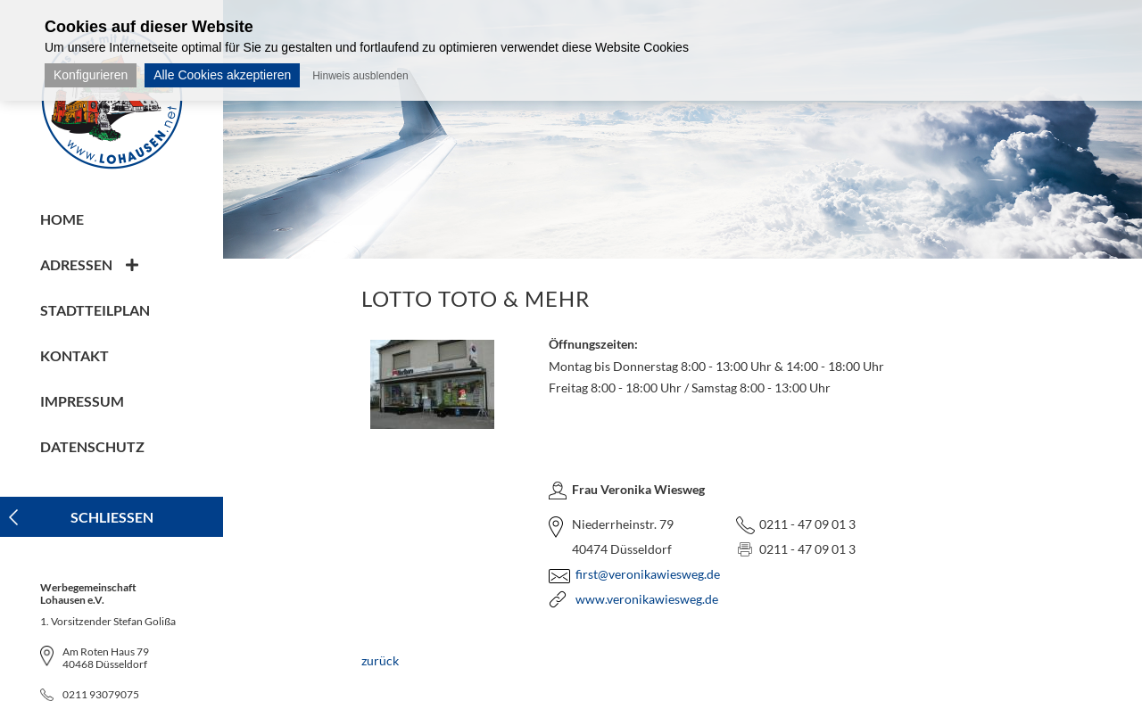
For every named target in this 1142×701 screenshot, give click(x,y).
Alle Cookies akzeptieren (222, 75)
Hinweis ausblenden (360, 76)
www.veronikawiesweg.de (646, 598)
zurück (380, 660)
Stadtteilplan (95, 309)
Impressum (82, 400)
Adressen (76, 264)
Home (62, 218)
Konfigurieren (91, 75)
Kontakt (74, 355)
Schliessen (111, 516)
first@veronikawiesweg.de (647, 573)
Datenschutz (92, 446)
